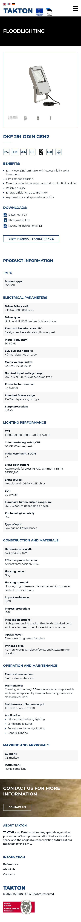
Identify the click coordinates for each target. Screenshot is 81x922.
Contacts (9, 874)
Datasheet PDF (18, 214)
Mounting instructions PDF (25, 225)
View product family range (31, 238)
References (10, 864)
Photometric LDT (19, 220)
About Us (9, 869)
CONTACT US (17, 807)
